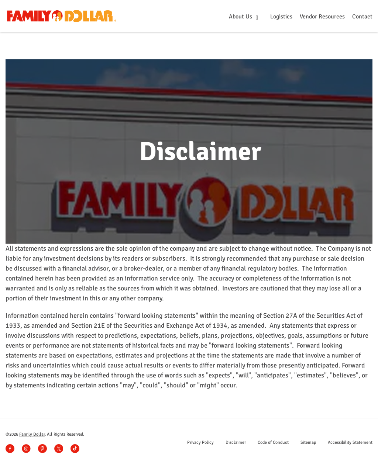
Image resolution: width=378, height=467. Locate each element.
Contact (362, 16)
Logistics (281, 16)
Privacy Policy (200, 442)
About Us (241, 16)
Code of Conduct (273, 442)
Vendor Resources (322, 16)
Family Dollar (32, 434)
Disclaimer (236, 442)
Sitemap (308, 442)
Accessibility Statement (350, 442)
